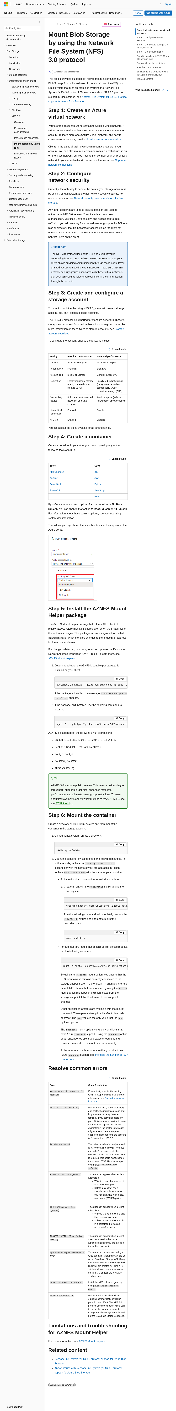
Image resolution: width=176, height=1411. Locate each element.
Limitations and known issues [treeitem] (25, 155)
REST (98, 496)
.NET (97, 472)
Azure (60, 24)
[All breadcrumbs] (51, 24)
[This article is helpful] (163, 90)
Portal (138, 13)
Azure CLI (55, 490)
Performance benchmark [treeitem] (26, 138)
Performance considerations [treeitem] (21, 130)
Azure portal (56, 472)
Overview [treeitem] (19, 122)
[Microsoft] (6, 4)
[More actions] (125, 24)
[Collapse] (39, 22)
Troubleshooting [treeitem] (17, 216)
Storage (71, 24)
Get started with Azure (158, 13)
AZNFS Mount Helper (60, 658)
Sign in (168, 4)
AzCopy (54, 478)
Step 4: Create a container (150, 51)
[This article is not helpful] (167, 90)
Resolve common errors (149, 67)
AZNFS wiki (62, 803)
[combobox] (22, 28)
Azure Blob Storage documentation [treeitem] (16, 37)
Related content (145, 79)
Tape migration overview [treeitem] (24, 92)
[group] (91, 685)
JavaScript (100, 490)
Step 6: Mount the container (151, 63)
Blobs (81, 24)
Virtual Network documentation (103, 139)
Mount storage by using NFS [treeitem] (27, 145)
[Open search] (160, 4)
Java (97, 478)
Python (98, 484)
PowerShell (55, 484)
